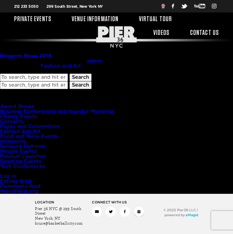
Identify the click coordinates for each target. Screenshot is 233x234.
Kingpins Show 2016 (26, 56)
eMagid (192, 215)
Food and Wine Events (29, 136)
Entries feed (15, 181)
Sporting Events (20, 161)
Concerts (11, 121)
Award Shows (17, 106)
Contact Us (204, 33)
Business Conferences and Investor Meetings (57, 111)
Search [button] (80, 77)
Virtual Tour (155, 19)
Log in (8, 176)
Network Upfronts (23, 146)
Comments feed (20, 186)
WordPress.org (19, 191)
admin (94, 61)
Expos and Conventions (30, 126)
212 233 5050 (26, 6)
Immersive (13, 141)
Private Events (32, 19)
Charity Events (18, 116)
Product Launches (23, 156)
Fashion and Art (60, 66)
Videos (161, 33)
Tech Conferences (22, 166)
